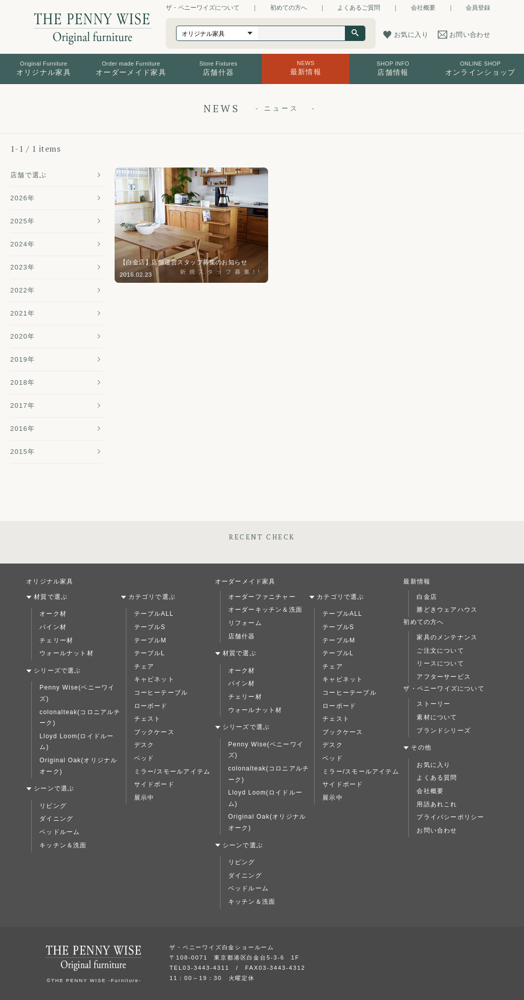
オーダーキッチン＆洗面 (265, 609)
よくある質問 (437, 777)
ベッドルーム (59, 832)
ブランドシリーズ (444, 730)
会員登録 (478, 7)
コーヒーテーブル (161, 692)
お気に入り (433, 764)
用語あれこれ (437, 804)
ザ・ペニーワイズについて (202, 7)
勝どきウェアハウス (447, 609)
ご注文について (440, 650)
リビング (53, 805)
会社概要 (423, 7)
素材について (437, 717)
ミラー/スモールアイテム (172, 771)
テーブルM (150, 640)
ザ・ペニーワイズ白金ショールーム (221, 947)
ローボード (151, 706)
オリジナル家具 (49, 581)
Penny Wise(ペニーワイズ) (77, 693)
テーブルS (150, 627)
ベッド (144, 758)
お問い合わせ (437, 830)
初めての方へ (288, 7)
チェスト (147, 718)
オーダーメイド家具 (245, 581)
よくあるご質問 (358, 7)
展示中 (144, 797)
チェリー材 (56, 640)
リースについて (440, 663)
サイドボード (154, 784)
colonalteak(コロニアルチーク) (79, 718)
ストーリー (433, 703)
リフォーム (245, 623)
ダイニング (56, 818)
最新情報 (416, 581)
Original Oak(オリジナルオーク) (78, 766)
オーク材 (53, 613)
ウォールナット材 (66, 653)
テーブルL (149, 653)
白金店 (427, 596)
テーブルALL (154, 613)
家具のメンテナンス (447, 637)
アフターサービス (444, 676)
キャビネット (154, 679)
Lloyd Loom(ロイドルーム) (76, 742)
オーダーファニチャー (262, 596)
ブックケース (154, 732)
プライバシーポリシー (450, 817)
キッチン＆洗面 (62, 845)
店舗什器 (241, 636)
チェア (144, 666)
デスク (144, 744)
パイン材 (53, 627)
